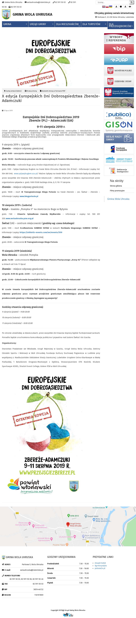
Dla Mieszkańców (68, 25)
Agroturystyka (101, 566)
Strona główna (116, 186)
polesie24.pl (100, 569)
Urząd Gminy (41, 24)
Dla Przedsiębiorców (121, 25)
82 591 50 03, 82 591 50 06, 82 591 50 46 (26, 580)
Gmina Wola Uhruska (118, 199)
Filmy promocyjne (117, 191)
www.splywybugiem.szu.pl (25, 174)
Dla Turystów (94, 24)
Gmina (15, 24)
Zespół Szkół (100, 564)
